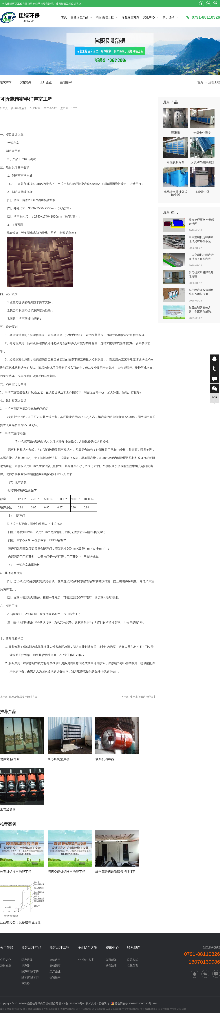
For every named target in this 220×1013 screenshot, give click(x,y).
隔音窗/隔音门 (30, 977)
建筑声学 (6, 82)
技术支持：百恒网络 (97, 1003)
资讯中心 (149, 17)
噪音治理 (111, 965)
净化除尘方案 (130, 17)
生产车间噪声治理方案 (143, 696)
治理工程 (214, 82)
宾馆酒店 (26, 82)
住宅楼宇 (66, 82)
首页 (64, 17)
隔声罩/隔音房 (30, 971)
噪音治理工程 (105, 17)
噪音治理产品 (79, 17)
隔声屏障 (26, 959)
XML (155, 1003)
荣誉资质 (5, 965)
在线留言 (132, 965)
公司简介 (5, 959)
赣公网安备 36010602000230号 (131, 1003)
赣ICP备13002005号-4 (72, 1003)
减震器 (25, 983)
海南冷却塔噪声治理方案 (23, 696)
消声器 (25, 965)
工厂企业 (46, 82)
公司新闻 (111, 959)
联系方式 (132, 959)
